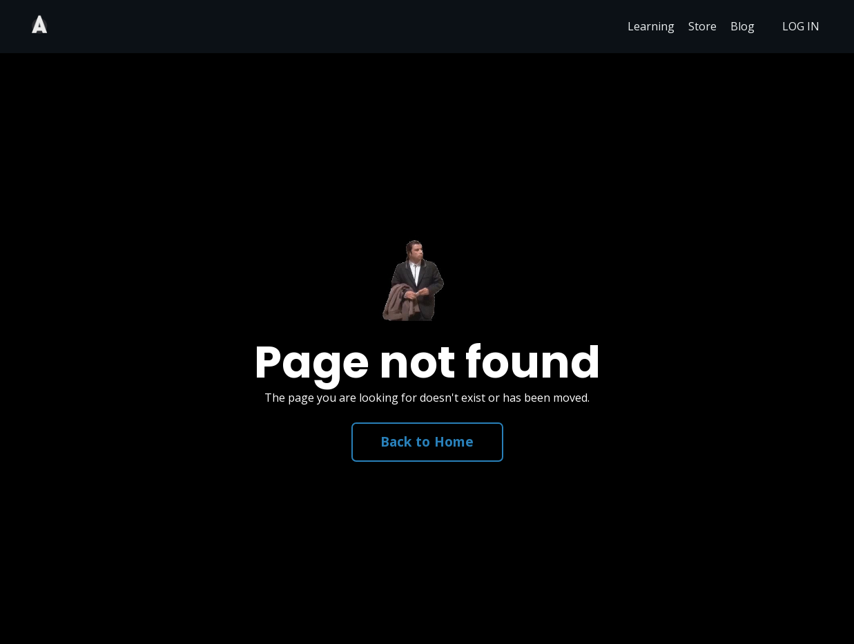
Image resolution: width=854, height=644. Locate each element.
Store (702, 26)
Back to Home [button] (427, 441)
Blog (742, 26)
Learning (651, 26)
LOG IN (800, 26)
